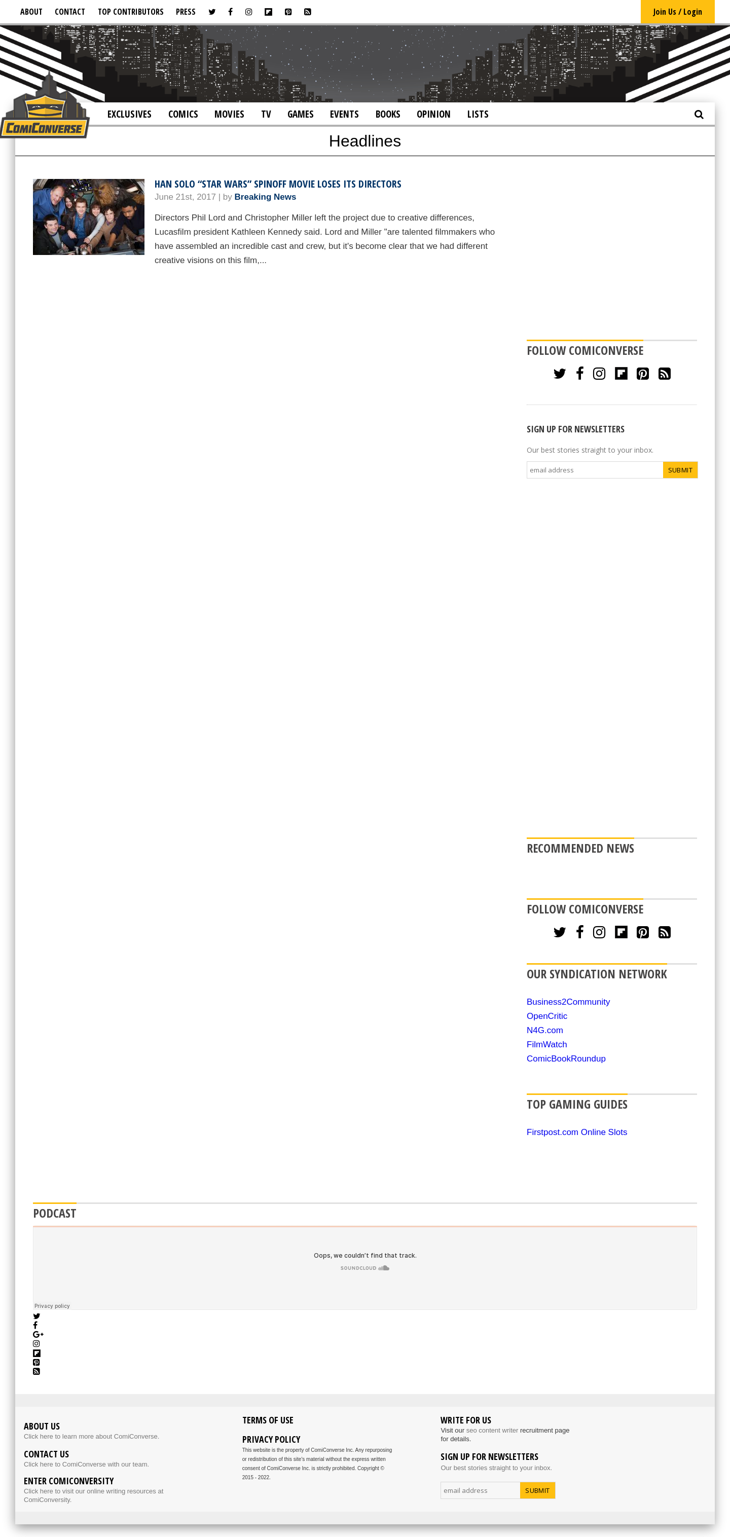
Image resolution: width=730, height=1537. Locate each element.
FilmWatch (547, 1044)
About (31, 11)
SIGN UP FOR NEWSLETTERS (576, 429)
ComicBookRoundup (566, 1059)
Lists (478, 114)
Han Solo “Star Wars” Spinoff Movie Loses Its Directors (278, 184)
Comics (183, 114)
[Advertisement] (365, 63)
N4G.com (545, 1030)
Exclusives (129, 114)
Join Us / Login (677, 11)
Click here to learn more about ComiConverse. (91, 1436)
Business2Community (568, 1002)
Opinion (434, 114)
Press (186, 11)
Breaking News (266, 197)
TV (266, 114)
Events (344, 114)
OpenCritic (547, 1016)
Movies (229, 114)
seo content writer (492, 1430)
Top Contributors (131, 11)
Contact (70, 11)
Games (300, 114)
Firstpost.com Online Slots (577, 1132)
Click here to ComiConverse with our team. (86, 1464)
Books (388, 114)
